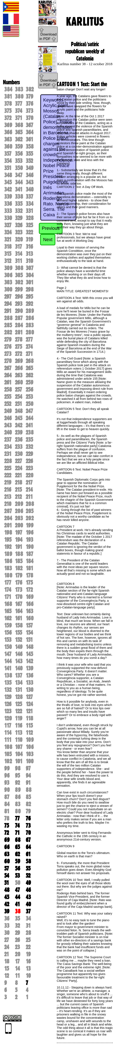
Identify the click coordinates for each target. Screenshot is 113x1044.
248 (19, 411)
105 (8, 754)
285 (8, 325)
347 (18, 175)
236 (18, 439)
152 (18, 639)
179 (18, 575)
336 (8, 203)
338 (19, 196)
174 (7, 589)
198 (8, 532)
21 (6, 954)
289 (30, 311)
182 (18, 568)
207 (8, 511)
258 (8, 389)
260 (19, 382)
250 (29, 403)
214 (29, 489)
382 (30, 89)
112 (29, 732)
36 (6, 918)
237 (7, 439)
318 (8, 246)
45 (6, 897)
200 (19, 525)
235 (29, 439)
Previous (51, 228)
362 (18, 139)
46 (28, 889)
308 (19, 268)
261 (7, 382)
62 (17, 854)
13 (28, 968)
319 (29, 239)
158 (19, 625)
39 (6, 911)
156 (8, 632)
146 (18, 654)
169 (29, 596)
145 (29, 654)
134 (18, 682)
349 (29, 168)
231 (7, 453)
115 (29, 725)
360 (8, 146)
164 (18, 611)
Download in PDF (48, 34)
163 (29, 611)
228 (8, 461)
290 (19, 311)
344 (19, 182)
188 (19, 554)
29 (17, 932)
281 (19, 332)
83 (17, 804)
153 (7, 639)
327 (7, 225)
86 (17, 797)
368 (19, 125)
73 (28, 825)
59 (17, 861)
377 (18, 103)
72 (6, 832)
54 (6, 875)
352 (29, 160)
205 (29, 511)
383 (19, 89)
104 (19, 754)
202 (30, 518)
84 (7, 804)
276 (7, 346)
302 (19, 282)
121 (29, 711)
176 (18, 582)
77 (17, 818)
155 (18, 632)
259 (29, 382)
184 (29, 561)
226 (29, 461)
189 (8, 554)
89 (17, 789)
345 (8, 182)
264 (8, 375)
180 (8, 575)
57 (6, 868)
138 (8, 675)
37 (28, 911)
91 (28, 782)
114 (7, 732)
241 (29, 425)
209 (19, 503)
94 (28, 775)
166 (29, 604)
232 (29, 446)
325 (29, 225)
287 (19, 318)
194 (18, 539)
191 (18, 546)
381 (8, 96)
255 (7, 396)
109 (30, 739)
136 (29, 675)
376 (29, 103)
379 (29, 96)
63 (6, 854)
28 (28, 932)
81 (6, 811)
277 (29, 339)
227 (18, 461)
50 (17, 882)
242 (18, 425)
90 (7, 789)
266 (19, 368)
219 (7, 482)
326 (18, 225)
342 (8, 189)
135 (7, 682)
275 (18, 346)
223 (29, 468)
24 (6, 947)
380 (19, 96)
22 (28, 947)
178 (29, 575)
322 (29, 232)
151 (29, 639)
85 (28, 797)
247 (29, 411)
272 (18, 353)
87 (6, 797)
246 (8, 418)
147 (7, 654)
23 (17, 947)
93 (6, 782)
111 (7, 739)
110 (18, 739)
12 (6, 975)
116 (18, 725)
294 (8, 303)
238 (30, 432)
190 (30, 546)
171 (7, 596)
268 (30, 361)
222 (7, 475)
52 (28, 875)
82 (28, 804)
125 (18, 704)
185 (18, 561)
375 (7, 110)
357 (7, 153)
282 (8, 332)
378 (8, 103)
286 (30, 318)
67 (28, 839)
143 (18, 661)
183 (8, 568)
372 (7, 118)
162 (7, 618)
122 (18, 711)
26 (17, 940)
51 (6, 882)
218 (18, 482)
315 (7, 253)
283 (30, 325)
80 (18, 811)
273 (7, 353)
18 (6, 961)
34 (28, 918)
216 (7, 489)
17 (17, 961)
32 (17, 925)
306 (8, 275)
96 (7, 775)
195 (7, 539)
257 (18, 389)
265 (29, 368)
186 (8, 561)
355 (29, 153)
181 (29, 568)
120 (8, 718)
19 (28, 954)
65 (17, 847)
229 (29, 453)
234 (8, 446)
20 (17, 954)
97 (28, 768)
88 (28, 789)
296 (19, 296)
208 (30, 503)
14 (17, 968)
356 (19, 153)
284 (19, 325)
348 (8, 175)
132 (7, 689)
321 (7, 239)
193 (29, 539)
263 (18, 375)
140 (19, 668)
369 (8, 125)
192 (7, 546)
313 (29, 253)
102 (8, 761)
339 (8, 196)
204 (8, 518)
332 (18, 210)
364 (29, 132)
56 (17, 868)
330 (8, 218)
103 (29, 754)
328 (30, 218)
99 (7, 768)
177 (7, 582)
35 (17, 918)
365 (18, 132)
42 (6, 904)
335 (18, 203)
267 (7, 368)
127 (29, 696)
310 (29, 260)
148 (29, 646)
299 (19, 289)
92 (17, 782)
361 (29, 139)
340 (30, 189)
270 (8, 361)
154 (29, 632)
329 (18, 218)
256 (29, 389)
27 (6, 940)
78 (6, 818)
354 (8, 160)
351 (7, 168)
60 (7, 861)
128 (19, 696)
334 (29, 203)
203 (19, 518)
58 (28, 861)
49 (28, 882)
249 (8, 411)
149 (18, 646)
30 (7, 932)
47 (17, 889)
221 (18, 475)
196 (29, 532)
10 (28, 975)
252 (7, 403)
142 (29, 661)
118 (29, 718)
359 (19, 146)
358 (30, 146)
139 (29, 668)
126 (7, 704)
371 (18, 118)
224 (18, 468)
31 (28, 925)
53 (17, 875)
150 (8, 646)
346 (29, 175)
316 (29, 246)
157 (29, 625)
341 (18, 189)
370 (29, 118)
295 (29, 296)
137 (18, 675)
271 (29, 353)
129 (7, 696)
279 (7, 339)
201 (8, 525)
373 (29, 110)
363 (8, 139)
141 (7, 668)
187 (29, 554)
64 (28, 847)
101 (18, 761)
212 (18, 496)
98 (17, 768)
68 (17, 839)
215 (18, 489)
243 (8, 425)
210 (7, 503)
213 (7, 496)
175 (29, 582)
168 (8, 604)
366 (8, 132)
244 (29, 418)
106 (30, 747)
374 (18, 110)
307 (29, 268)
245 (18, 418)
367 (29, 125)
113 (18, 732)
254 (18, 396)
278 (18, 339)
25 (28, 940)
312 (7, 260)
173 (18, 589)
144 (8, 661)
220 (29, 475)
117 (7, 725)
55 (28, 868)
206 (19, 511)
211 (29, 496)
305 (19, 275)
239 (18, 432)
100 (30, 761)
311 (18, 260)
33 (6, 925)
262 (29, 375)
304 (30, 275)
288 (8, 318)
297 (7, 296)
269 (19, 361)
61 (28, 854)
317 (18, 246)
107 (18, 747)
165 (7, 611)
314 (18, 253)
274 (29, 346)
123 (7, 711)
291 (7, 311)
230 (19, 453)
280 (30, 332)
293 (18, 303)
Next (47, 239)
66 (7, 847)
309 (8, 268)
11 (17, 975)
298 (30, 289)
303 (8, 282)
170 (18, 596)
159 (8, 625)
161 (18, 618)
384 (8, 89)
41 (17, 904)
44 (17, 897)
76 (28, 818)
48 (7, 889)
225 (7, 468)
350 (19, 168)
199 (29, 525)
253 (29, 396)
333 (8, 210)
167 (18, 604)
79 (28, 811)
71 (17, 832)
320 (19, 239)
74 (17, 825)
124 (29, 704)
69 (7, 839)
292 (29, 303)
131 (18, 689)
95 (17, 775)
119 (18, 718)
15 (6, 968)
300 (8, 289)
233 (18, 446)
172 (29, 589)
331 (29, 210)
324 (8, 232)
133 (29, 682)
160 (30, 618)
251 (18, 403)
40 (28, 904)
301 (29, 282)
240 (8, 432)
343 (29, 182)
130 (29, 689)
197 (18, 532)
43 (28, 897)
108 (8, 747)
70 (28, 832)
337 (29, 196)
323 (18, 232)
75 (6, 825)
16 (28, 961)
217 (29, 482)
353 (18, 160)
